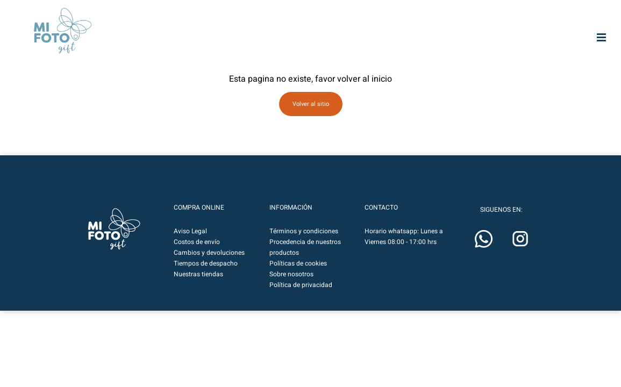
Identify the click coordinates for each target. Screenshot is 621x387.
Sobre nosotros (291, 290)
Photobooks (240, 53)
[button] (578, 23)
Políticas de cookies (298, 279)
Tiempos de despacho (206, 279)
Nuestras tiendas (198, 290)
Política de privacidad (300, 300)
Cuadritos (564, 53)
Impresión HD (294, 53)
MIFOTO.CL (303, 22)
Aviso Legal (190, 247)
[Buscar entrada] (413, 23)
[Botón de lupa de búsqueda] (486, 23)
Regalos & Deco (456, 53)
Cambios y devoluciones (209, 268)
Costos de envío (197, 257)
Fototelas (348, 53)
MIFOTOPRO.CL (251, 22)
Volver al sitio (310, 119)
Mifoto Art (132, 53)
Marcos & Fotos (402, 53)
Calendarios (510, 53)
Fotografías (186, 53)
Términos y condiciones (303, 247)
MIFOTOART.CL (194, 22)
